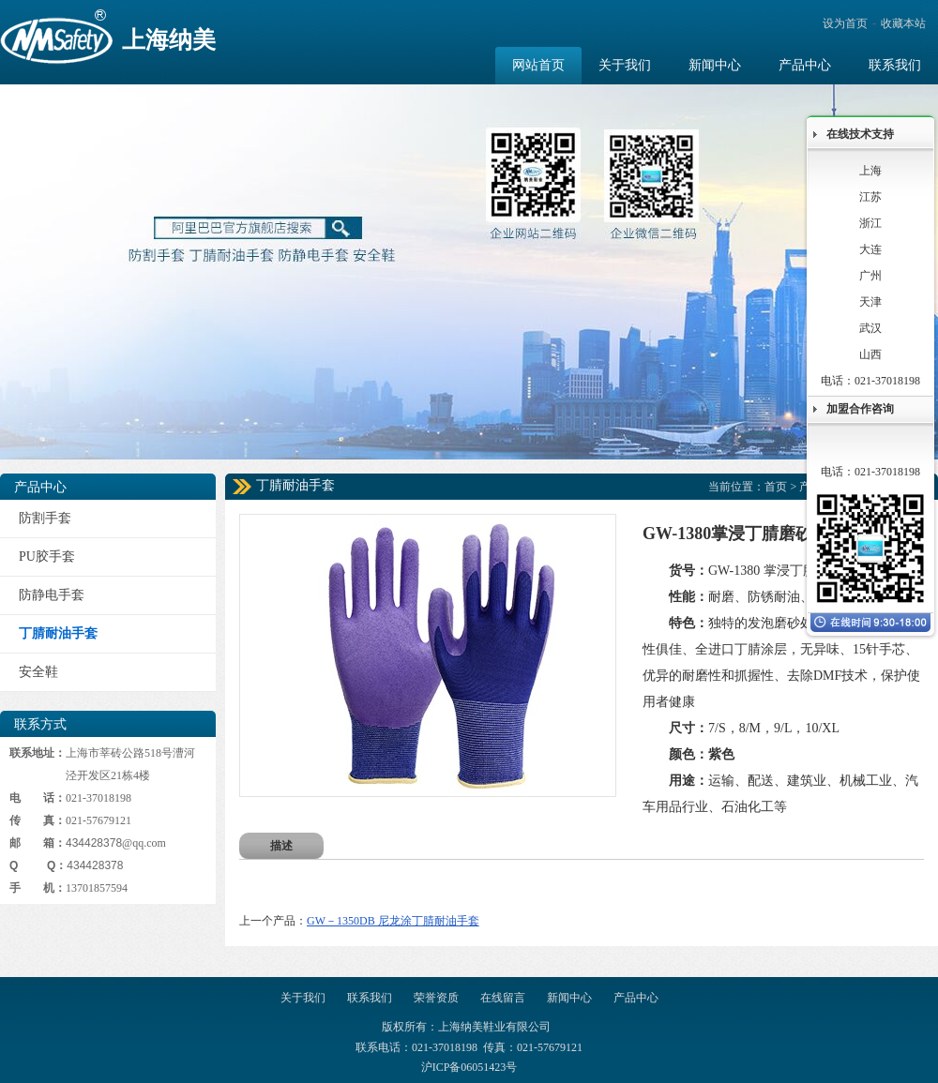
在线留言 (502, 997)
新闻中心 (569, 997)
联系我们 (369, 997)
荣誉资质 (436, 997)
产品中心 (635, 997)
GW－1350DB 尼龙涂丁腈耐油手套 (393, 920)
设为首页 (845, 23)
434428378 (94, 843)
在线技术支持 (860, 134)
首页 (775, 486)
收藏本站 (903, 23)
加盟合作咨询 (860, 408)
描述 (281, 845)
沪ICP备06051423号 (469, 1067)
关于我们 (302, 997)
